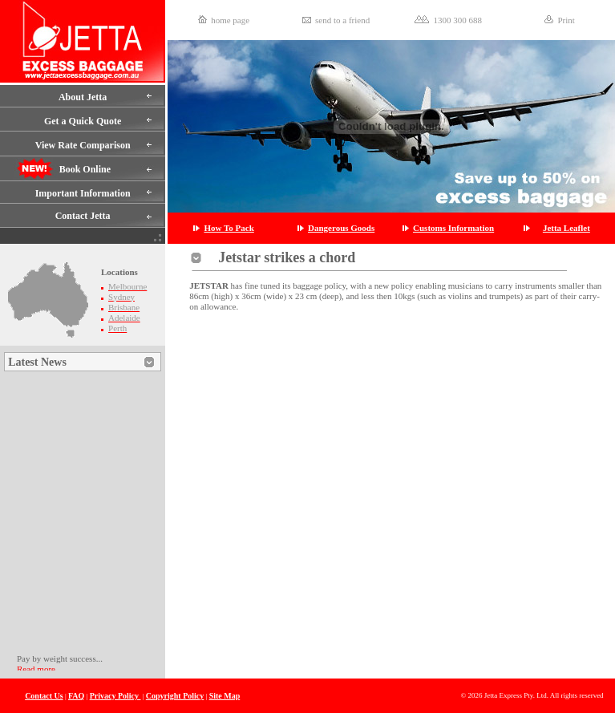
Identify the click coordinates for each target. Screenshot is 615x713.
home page (230, 20)
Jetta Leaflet (566, 228)
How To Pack (228, 228)
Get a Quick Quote (82, 121)
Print (565, 20)
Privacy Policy (115, 695)
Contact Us (44, 695)
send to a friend (342, 20)
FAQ (76, 695)
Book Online (85, 169)
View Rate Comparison (83, 145)
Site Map (225, 695)
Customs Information (453, 228)
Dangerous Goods (341, 228)
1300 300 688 (457, 20)
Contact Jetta (83, 215)
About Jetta (83, 97)
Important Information (83, 193)
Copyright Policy (175, 695)
